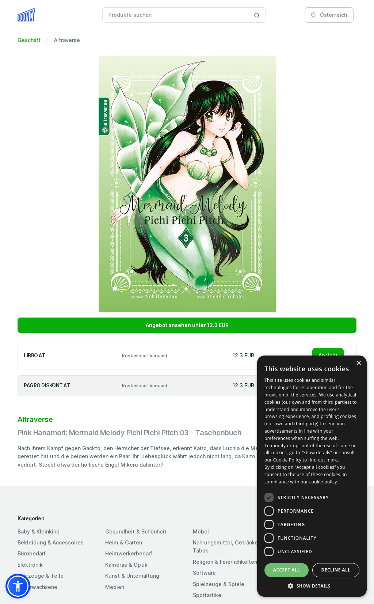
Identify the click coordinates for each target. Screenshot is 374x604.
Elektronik (30, 565)
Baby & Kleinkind (39, 531)
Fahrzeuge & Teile (41, 576)
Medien (114, 587)
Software (204, 573)
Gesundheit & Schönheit (136, 531)
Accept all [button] (286, 570)
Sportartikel (208, 595)
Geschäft (29, 40)
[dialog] (312, 476)
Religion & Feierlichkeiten (225, 562)
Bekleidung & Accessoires (51, 542)
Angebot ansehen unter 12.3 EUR (187, 325)
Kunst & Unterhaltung (132, 576)
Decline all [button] (336, 570)
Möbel (201, 531)
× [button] (358, 363)
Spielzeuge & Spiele (218, 584)
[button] (17, 586)
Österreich (329, 15)
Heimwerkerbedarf (128, 553)
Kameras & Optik (126, 565)
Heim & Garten (123, 542)
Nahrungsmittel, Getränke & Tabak (228, 546)
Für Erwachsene (37, 587)
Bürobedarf (32, 553)
